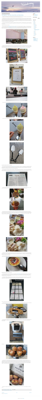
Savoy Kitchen (13, 166)
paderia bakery (5, 390)
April (34, 32)
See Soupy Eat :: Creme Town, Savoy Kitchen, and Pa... (36, 29)
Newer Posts (3, 392)
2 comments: (10, 389)
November (35, 25)
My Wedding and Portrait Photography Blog (36, 39)
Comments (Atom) (5, 393)
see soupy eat (10, 390)
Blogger (23, 398)
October (35, 26)
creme (3, 390)
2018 (34, 23)
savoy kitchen (8, 390)
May (34, 31)
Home (16, 392)
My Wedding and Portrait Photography (36, 38)
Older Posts (30, 392)
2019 (34, 22)
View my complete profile (35, 15)
